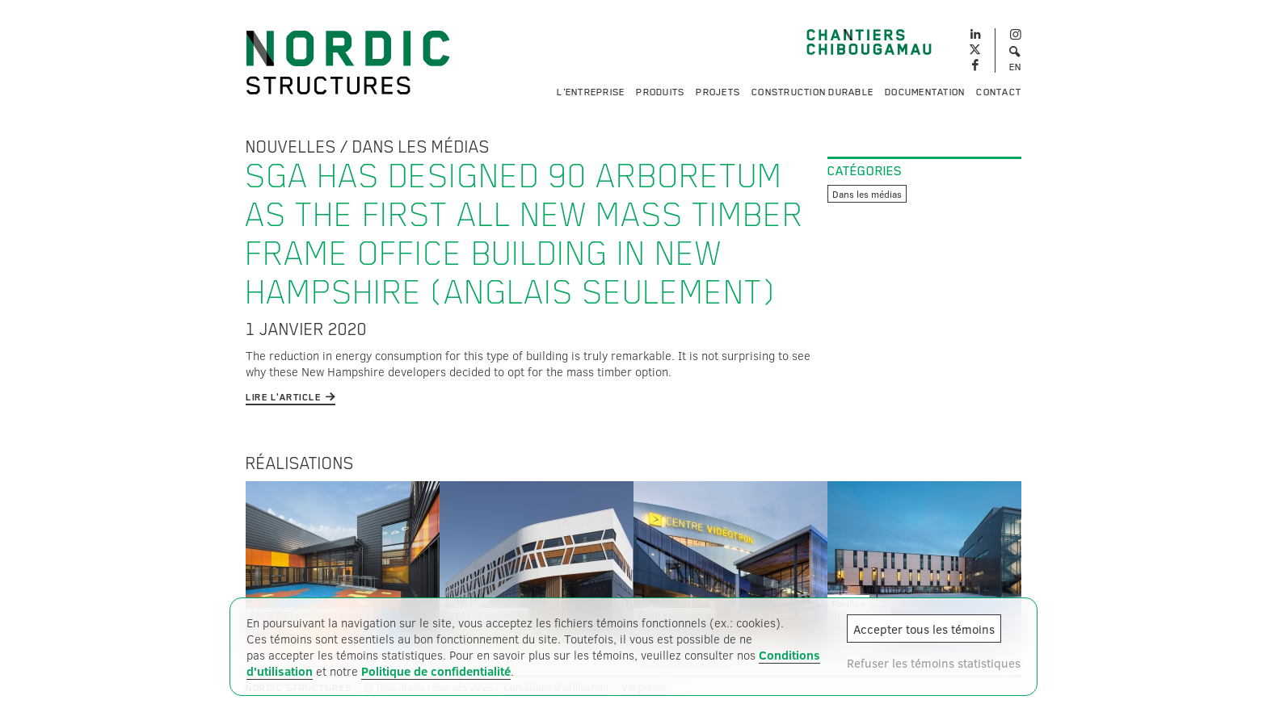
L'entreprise (591, 92)
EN (1015, 67)
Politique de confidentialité (436, 671)
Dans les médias (421, 147)
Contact (998, 92)
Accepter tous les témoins (924, 629)
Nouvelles (291, 147)
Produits (660, 92)
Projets (718, 92)
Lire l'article (283, 397)
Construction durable (812, 92)
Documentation (925, 92)
